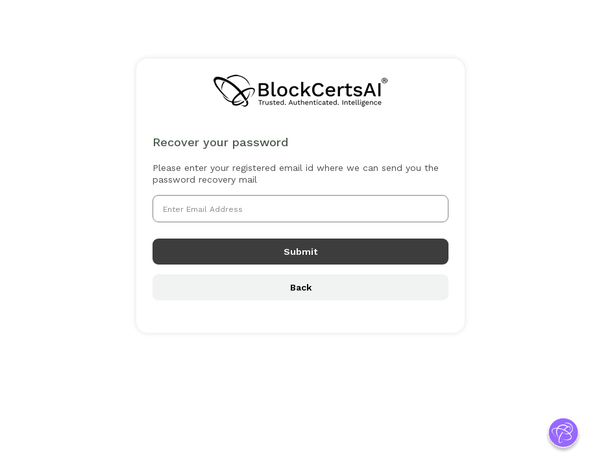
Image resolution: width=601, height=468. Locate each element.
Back (301, 287)
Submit (300, 251)
